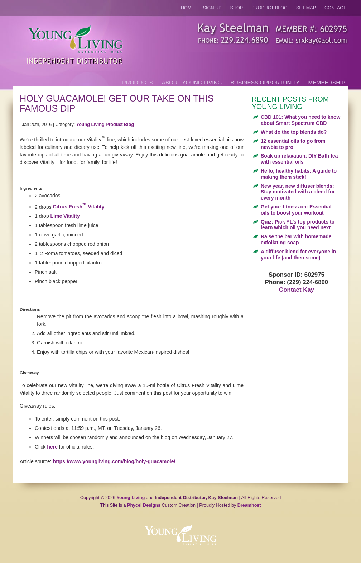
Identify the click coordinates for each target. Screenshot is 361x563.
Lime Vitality (65, 216)
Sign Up (212, 7)
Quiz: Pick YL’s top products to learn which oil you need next (297, 225)
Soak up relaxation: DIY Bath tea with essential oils (299, 159)
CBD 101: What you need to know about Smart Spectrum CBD (300, 120)
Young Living (131, 497)
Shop (236, 7)
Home (187, 7)
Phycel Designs (143, 505)
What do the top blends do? (294, 132)
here (52, 447)
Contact (335, 7)
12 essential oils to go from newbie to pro (293, 144)
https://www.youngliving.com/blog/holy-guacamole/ (114, 461)
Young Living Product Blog (105, 124)
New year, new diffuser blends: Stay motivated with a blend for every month (298, 192)
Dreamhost (249, 505)
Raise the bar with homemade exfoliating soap (296, 239)
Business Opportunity (265, 82)
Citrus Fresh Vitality (79, 207)
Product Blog (269, 7)
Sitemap (306, 7)
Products (137, 82)
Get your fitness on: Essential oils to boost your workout (296, 210)
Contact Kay (296, 289)
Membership (326, 82)
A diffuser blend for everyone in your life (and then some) (298, 255)
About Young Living (192, 82)
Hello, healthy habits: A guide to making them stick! (299, 174)
